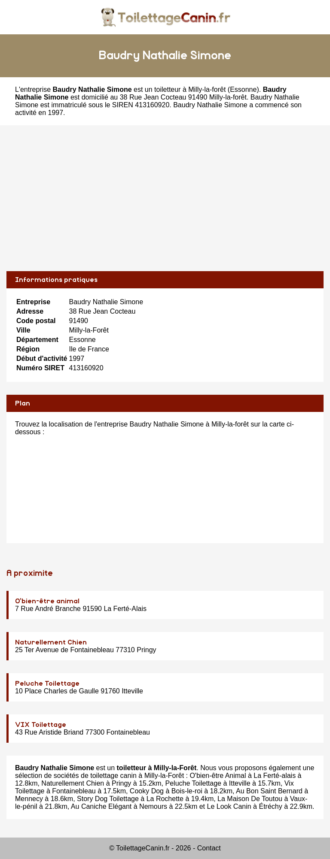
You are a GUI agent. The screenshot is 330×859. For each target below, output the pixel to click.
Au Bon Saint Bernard (269, 791)
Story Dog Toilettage (108, 798)
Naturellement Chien (51, 642)
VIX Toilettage (40, 724)
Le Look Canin (229, 806)
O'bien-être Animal (217, 775)
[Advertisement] (165, 198)
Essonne (243, 89)
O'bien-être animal (47, 601)
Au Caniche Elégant (101, 806)
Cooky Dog (147, 791)
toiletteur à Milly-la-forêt (190, 89)
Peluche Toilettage (47, 683)
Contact (209, 848)
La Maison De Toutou (249, 798)
